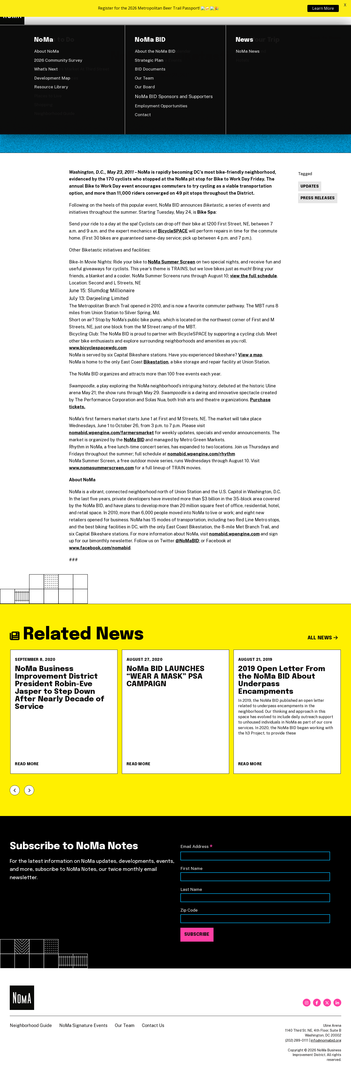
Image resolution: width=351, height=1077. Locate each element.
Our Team (125, 1025)
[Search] (339, 12)
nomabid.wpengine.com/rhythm (201, 453)
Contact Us (153, 1025)
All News (323, 638)
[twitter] (327, 1003)
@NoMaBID (187, 540)
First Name (191, 868)
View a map (250, 354)
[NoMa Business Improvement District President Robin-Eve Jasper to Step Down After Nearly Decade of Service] (63, 712)
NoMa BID (134, 439)
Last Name (191, 889)
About (241, 12)
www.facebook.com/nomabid (99, 547)
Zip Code (189, 910)
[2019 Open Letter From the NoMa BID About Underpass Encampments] (287, 712)
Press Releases (318, 198)
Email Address (196, 847)
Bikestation (156, 361)
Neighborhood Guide (284, 12)
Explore (204, 12)
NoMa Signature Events (83, 1025)
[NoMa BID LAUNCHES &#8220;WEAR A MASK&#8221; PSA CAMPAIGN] (175, 712)
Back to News (325, 38)
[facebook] (317, 1003)
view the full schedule (253, 275)
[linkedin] (337, 1003)
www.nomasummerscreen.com (101, 467)
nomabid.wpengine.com (234, 533)
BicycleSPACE (173, 230)
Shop (321, 12)
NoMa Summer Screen (171, 261)
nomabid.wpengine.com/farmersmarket (111, 432)
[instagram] (307, 1003)
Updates (310, 186)
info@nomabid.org (326, 1040)
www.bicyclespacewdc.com (98, 347)
